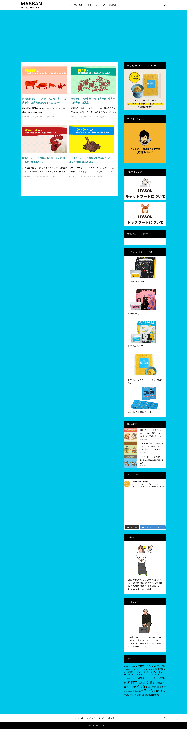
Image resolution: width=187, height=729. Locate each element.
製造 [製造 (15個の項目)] (140, 691)
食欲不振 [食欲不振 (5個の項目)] (148, 695)
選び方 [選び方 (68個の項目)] (148, 691)
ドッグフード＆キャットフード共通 (44, 117)
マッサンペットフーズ (95, 5)
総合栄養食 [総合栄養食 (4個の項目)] (129, 691)
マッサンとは (76, 5)
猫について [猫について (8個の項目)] (149, 687)
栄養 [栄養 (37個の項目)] (150, 682)
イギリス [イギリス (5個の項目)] (135, 669)
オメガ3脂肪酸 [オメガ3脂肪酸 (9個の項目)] (157, 669)
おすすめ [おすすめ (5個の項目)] (132, 666)
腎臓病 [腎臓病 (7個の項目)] (135, 691)
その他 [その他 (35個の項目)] (139, 665)
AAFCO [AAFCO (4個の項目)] (126, 666)
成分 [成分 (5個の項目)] (144, 683)
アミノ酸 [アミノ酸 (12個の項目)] (161, 666)
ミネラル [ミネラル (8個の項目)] (148, 678)
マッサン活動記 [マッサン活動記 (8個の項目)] (138, 678)
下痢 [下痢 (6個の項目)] (153, 678)
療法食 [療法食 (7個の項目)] (156, 687)
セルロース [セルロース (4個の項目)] (129, 674)
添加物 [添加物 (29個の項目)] (141, 686)
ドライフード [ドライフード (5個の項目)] (148, 675)
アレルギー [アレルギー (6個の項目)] (128, 669)
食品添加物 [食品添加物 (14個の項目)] (135, 694)
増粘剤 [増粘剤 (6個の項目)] (140, 683)
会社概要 (113, 5)
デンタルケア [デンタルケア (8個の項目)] (139, 675)
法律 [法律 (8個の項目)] (158, 683)
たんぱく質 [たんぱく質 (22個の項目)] (150, 666)
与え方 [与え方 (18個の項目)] (159, 678)
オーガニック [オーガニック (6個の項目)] (138, 672)
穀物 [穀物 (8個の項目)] (161, 687)
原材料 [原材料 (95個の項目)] (132, 682)
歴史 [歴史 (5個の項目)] (154, 683)
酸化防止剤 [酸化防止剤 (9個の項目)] (158, 691)
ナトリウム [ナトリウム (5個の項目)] (157, 675)
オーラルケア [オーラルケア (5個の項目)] (148, 672)
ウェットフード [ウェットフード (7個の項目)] (145, 669)
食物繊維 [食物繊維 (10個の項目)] (155, 695)
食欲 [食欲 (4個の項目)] (143, 695)
